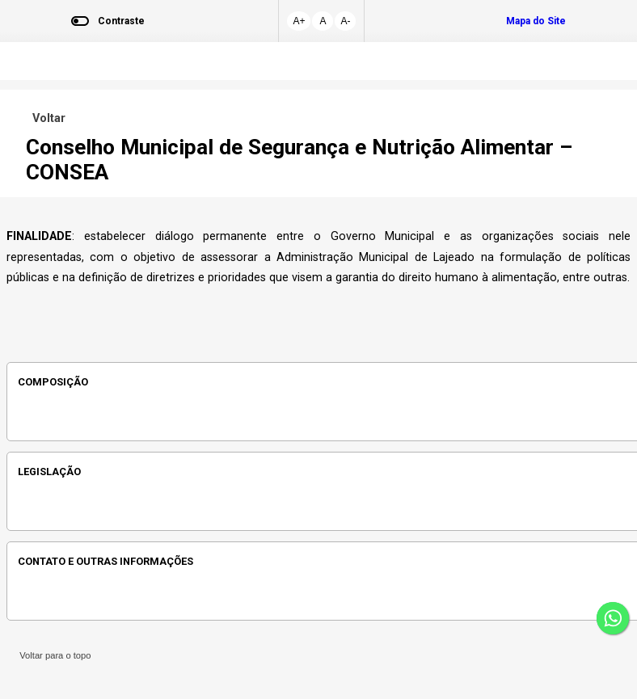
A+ (299, 21)
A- (345, 21)
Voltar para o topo (53, 655)
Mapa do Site (536, 21)
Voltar (45, 118)
